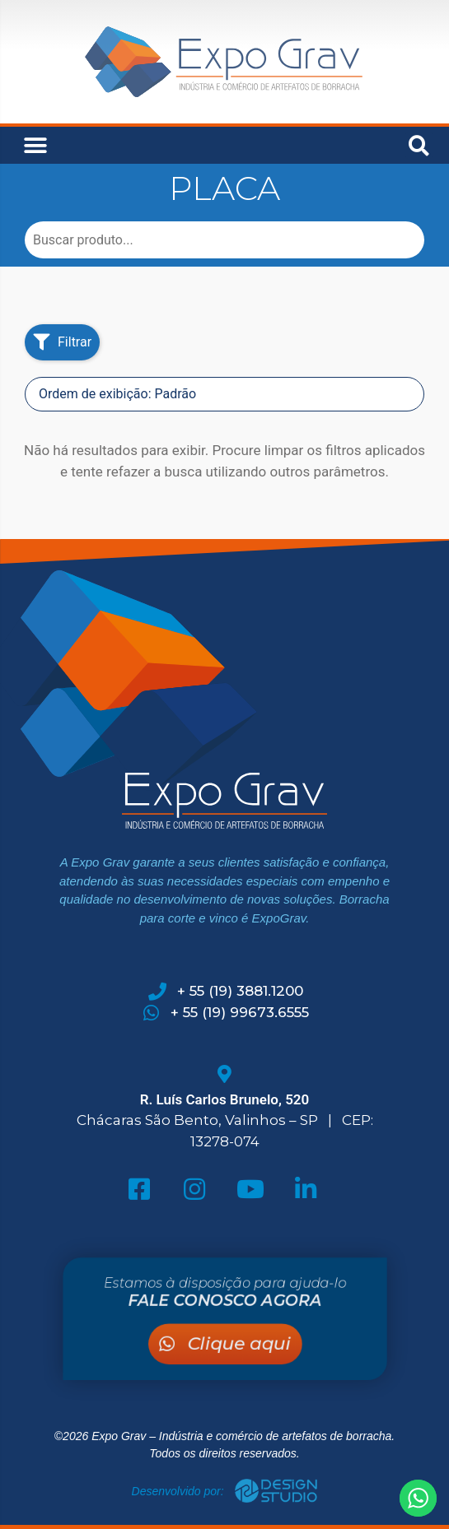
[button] (35, 145)
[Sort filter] (224, 394)
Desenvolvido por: (179, 1491)
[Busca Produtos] (224, 239)
